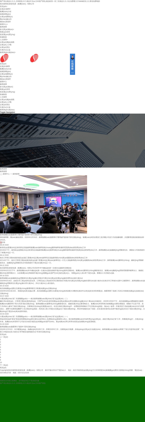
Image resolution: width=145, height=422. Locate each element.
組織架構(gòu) (5, 14)
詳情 (2, 242)
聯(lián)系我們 (5, 22)
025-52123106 (23, 373)
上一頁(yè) (4, 337)
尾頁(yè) (3, 368)
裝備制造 (3, 37)
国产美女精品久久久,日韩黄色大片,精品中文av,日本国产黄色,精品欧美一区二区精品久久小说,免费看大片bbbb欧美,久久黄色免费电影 (50, 1)
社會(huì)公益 (5, 50)
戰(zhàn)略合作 (6, 19)
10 (1, 362)
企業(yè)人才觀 (5, 45)
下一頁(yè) (4, 365)
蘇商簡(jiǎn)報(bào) (7, 52)
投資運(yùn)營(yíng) (7, 34)
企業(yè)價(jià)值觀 (7, 42)
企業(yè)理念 (5, 47)
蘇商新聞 (3, 27)
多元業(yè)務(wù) (6, 29)
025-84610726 (5, 373)
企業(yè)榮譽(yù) (6, 17)
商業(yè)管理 (5, 32)
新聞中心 (3, 24)
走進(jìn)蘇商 (5, 9)
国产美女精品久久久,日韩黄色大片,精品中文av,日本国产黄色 (23, 383)
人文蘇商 (3, 40)
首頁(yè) (3, 6)
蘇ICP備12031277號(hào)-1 (55, 370)
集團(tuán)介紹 (5, 11)
